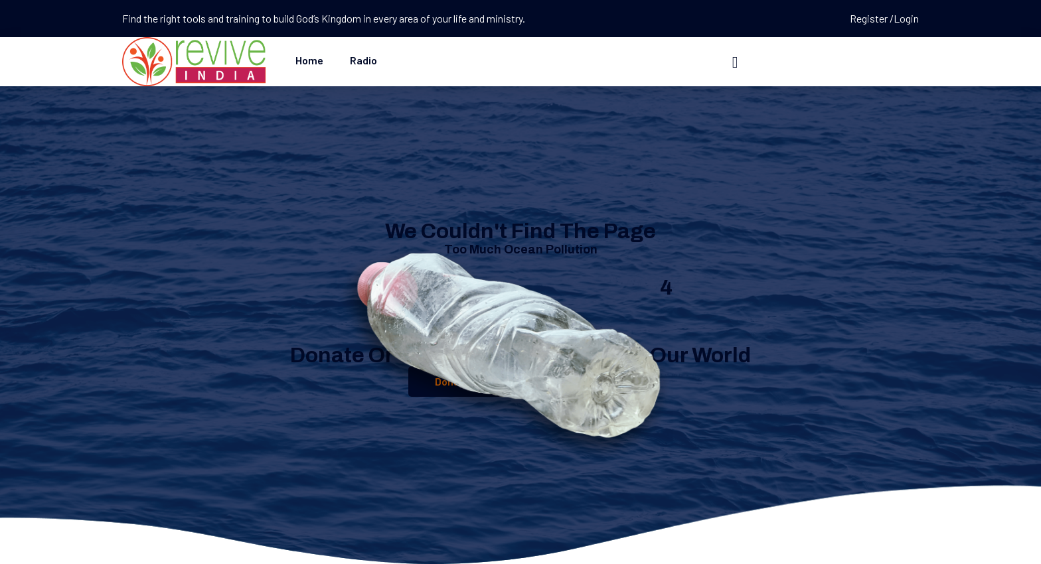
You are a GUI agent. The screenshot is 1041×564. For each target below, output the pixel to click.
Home (309, 60)
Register (870, 18)
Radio (363, 60)
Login (906, 18)
